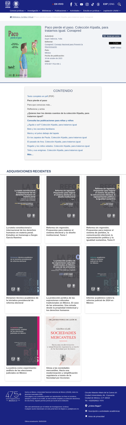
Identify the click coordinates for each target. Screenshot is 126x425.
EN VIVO (57, 4)
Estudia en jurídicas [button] (92, 11)
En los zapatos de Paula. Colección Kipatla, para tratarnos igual (57, 137)
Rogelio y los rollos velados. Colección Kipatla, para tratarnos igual (58, 146)
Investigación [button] (34, 11)
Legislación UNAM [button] (111, 11)
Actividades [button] (75, 11)
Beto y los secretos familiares (41, 129)
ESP (105, 4)
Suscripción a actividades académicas (102, 411)
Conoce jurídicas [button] (18, 11)
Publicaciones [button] (61, 11)
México (48, 53)
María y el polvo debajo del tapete (43, 133)
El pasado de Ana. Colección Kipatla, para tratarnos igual (54, 142)
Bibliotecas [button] (47, 11)
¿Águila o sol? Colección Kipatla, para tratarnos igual (52, 125)
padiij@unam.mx (73, 409)
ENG (112, 4)
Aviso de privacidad (94, 416)
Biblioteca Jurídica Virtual (21, 17)
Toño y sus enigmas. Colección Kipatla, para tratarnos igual (55, 150)
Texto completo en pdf (37, 96)
